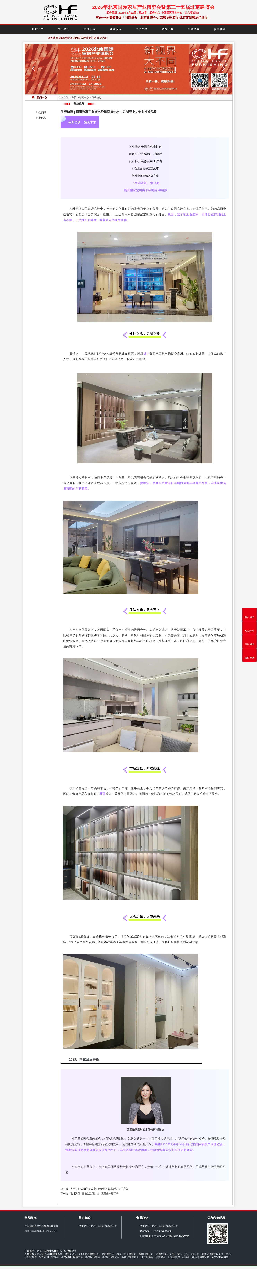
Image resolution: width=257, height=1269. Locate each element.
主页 (74, 97)
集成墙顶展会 (92, 1257)
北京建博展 (108, 1254)
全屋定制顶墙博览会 (72, 1257)
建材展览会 (71, 1254)
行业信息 (41, 117)
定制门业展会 (192, 1254)
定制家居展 (161, 1254)
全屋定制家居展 (219, 1257)
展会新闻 (41, 112)
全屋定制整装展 (130, 1257)
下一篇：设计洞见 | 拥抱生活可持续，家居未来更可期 (89, 1193)
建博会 (186, 1257)
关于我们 (63, 29)
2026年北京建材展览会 (49, 1254)
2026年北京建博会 (126, 1254)
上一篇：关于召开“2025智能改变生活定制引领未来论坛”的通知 (94, 1188)
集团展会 (193, 29)
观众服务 (115, 29)
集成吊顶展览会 (110, 1257)
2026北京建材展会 (89, 1254)
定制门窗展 (176, 1254)
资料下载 (167, 29)
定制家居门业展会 (49, 1257)
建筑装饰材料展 (200, 1257)
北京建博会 (147, 1257)
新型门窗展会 (145, 1254)
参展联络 (219, 29)
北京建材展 (174, 1257)
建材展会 (160, 1257)
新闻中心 (84, 97)
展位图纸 (141, 29)
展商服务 (89, 29)
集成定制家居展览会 (212, 1254)
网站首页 (37, 29)
